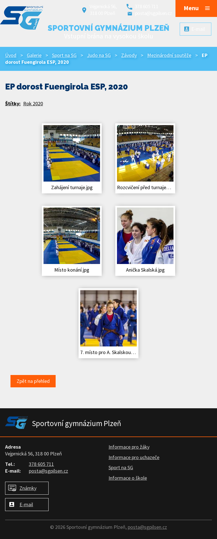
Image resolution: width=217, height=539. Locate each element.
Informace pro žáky (128, 447)
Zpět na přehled (33, 381)
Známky (27, 488)
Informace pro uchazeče (133, 457)
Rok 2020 (33, 103)
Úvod (10, 55)
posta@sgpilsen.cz (153, 13)
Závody (129, 55)
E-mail (26, 504)
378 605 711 (147, 6)
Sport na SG (64, 55)
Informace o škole (127, 478)
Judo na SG (99, 55)
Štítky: (13, 103)
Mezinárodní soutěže (169, 55)
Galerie (34, 55)
